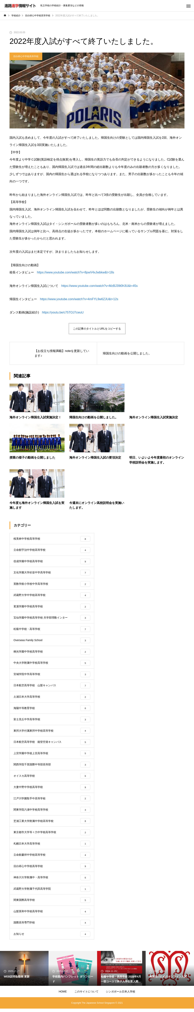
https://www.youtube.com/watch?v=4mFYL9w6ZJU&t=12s (79, 299)
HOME (63, 994)
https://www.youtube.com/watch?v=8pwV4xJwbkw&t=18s (75, 272)
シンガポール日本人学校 (120, 994)
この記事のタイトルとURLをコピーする (97, 328)
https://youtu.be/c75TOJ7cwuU (63, 312)
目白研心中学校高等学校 (25, 56)
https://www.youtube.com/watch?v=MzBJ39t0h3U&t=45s (99, 285)
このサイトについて (86, 994)
